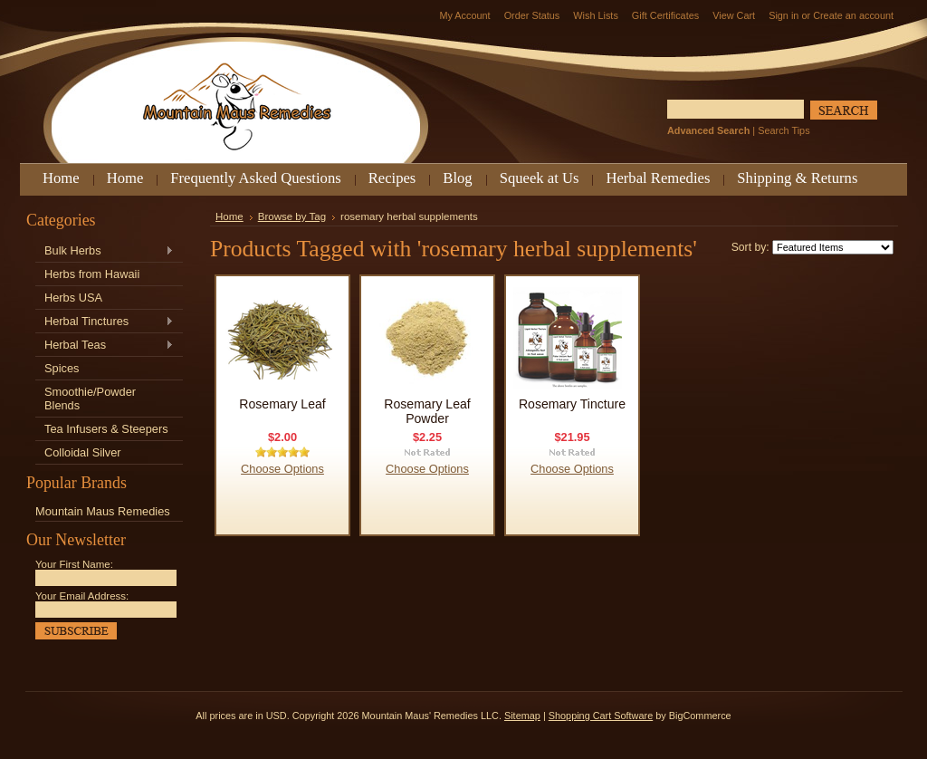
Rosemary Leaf (282, 404)
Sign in (783, 15)
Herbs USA (73, 297)
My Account (464, 15)
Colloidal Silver (82, 452)
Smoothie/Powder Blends (90, 398)
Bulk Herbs (104, 251)
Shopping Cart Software (601, 715)
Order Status (532, 15)
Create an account (853, 15)
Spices (61, 368)
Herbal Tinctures (104, 322)
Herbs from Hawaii (91, 274)
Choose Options (282, 469)
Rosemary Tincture (572, 404)
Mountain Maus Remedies (102, 511)
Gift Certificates (665, 15)
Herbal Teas (104, 345)
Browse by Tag (292, 216)
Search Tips (783, 130)
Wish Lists (595, 15)
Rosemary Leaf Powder (427, 411)
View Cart (733, 15)
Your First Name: (74, 564)
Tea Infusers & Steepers (106, 429)
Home (229, 216)
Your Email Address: (82, 596)
